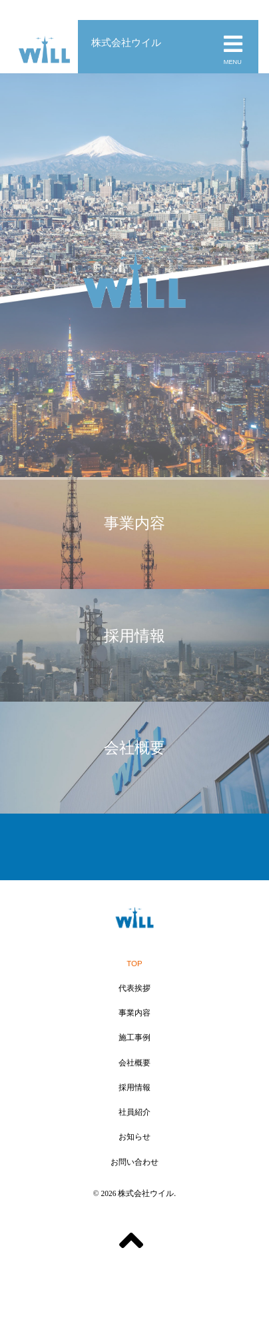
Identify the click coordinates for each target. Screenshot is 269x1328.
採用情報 (134, 1087)
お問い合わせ (134, 1162)
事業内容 (134, 1013)
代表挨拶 (134, 988)
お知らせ (134, 1137)
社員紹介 (134, 1112)
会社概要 (134, 1063)
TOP (134, 964)
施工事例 (134, 1037)
